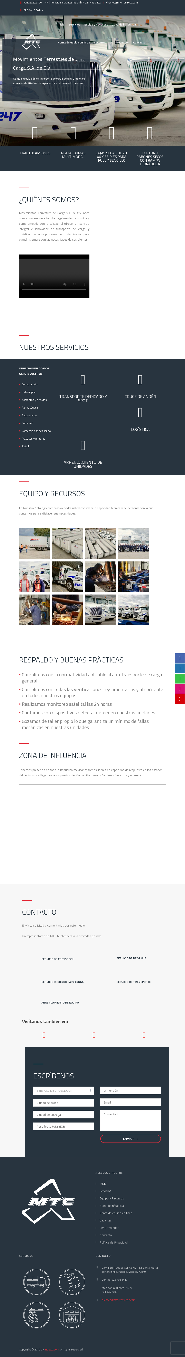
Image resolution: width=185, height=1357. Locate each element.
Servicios (74, 24)
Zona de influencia (124, 24)
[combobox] (63, 1091)
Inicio (61, 24)
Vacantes (100, 42)
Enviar (130, 1139)
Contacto (139, 42)
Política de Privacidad (71, 60)
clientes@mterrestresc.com (118, 1300)
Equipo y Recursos (96, 24)
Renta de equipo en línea (74, 42)
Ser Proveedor (119, 42)
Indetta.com (52, 1349)
